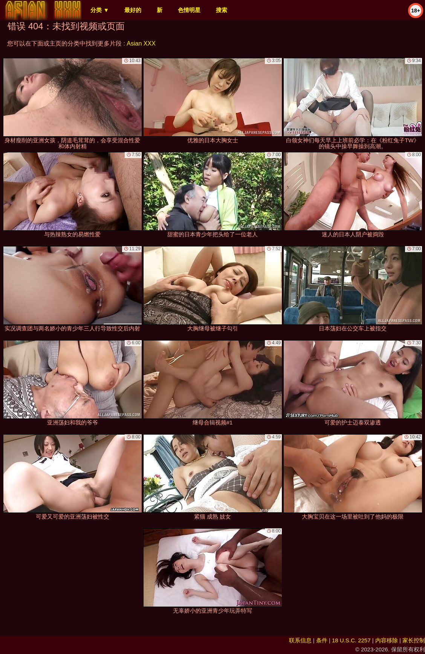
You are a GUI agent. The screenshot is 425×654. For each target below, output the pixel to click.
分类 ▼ (99, 10)
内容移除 (386, 640)
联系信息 (300, 640)
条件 (321, 640)
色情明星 (189, 10)
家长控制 (413, 640)
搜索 (221, 10)
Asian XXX (141, 43)
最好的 (132, 10)
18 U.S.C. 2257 (351, 640)
